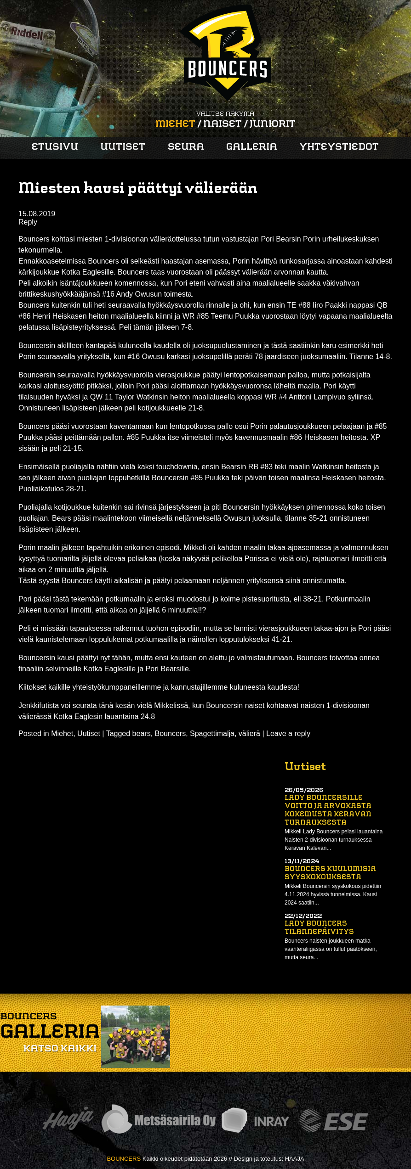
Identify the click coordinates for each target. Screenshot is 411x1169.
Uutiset (122, 147)
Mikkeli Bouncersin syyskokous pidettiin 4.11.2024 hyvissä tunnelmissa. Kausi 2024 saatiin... (333, 894)
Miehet (175, 124)
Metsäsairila (158, 1121)
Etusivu (55, 147)
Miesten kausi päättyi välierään (137, 189)
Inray (254, 1121)
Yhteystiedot (339, 147)
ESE (333, 1121)
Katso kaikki (60, 1049)
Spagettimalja (212, 733)
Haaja (68, 1121)
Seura (186, 147)
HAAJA (294, 1158)
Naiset (222, 124)
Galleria (251, 147)
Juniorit (273, 124)
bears (141, 733)
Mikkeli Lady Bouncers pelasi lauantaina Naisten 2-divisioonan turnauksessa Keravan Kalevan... (333, 839)
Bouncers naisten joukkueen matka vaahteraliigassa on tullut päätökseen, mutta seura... (331, 949)
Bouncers (170, 733)
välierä (249, 733)
